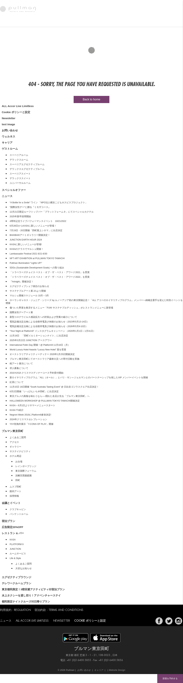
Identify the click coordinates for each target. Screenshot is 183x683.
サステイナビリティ (20, 451)
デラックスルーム (19, 160)
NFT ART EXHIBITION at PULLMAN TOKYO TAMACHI (37, 258)
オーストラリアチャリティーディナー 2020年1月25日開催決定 (42, 354)
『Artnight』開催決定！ (22, 281)
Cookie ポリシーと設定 (16, 112)
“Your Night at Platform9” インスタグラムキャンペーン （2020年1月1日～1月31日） (52, 331)
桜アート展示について (21, 363)
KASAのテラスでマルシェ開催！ (26, 249)
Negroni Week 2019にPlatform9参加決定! (30, 415)
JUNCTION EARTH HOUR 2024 (26, 240)
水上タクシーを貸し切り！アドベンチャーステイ (31, 595)
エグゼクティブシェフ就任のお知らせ (29, 286)
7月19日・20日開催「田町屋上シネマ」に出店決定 (36, 230)
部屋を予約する (170, 678)
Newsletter (8, 118)
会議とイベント (96, 22)
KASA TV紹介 (17, 410)
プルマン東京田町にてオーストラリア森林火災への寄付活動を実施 (44, 359)
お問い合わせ (10, 130)
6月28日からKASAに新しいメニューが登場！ (33, 226)
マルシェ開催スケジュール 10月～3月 (29, 295)
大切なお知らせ (23, 568)
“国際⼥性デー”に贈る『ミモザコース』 (30, 207)
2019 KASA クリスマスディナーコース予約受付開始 (36, 373)
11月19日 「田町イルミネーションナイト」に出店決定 (39, 335)
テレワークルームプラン (16, 583)
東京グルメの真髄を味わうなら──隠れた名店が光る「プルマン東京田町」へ (50, 396)
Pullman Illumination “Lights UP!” (26, 263)
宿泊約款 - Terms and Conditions (58, 610)
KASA (13, 539)
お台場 (18, 461)
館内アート (15, 491)
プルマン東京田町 (10, 22)
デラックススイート (20, 178)
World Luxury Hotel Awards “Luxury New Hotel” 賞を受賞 (38, 349)
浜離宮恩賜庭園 (23, 475)
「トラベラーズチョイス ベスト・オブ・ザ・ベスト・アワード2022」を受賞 (50, 277)
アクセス (14, 442)
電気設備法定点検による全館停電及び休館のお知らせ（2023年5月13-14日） (49, 321)
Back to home (91, 99)
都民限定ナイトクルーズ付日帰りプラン (26, 601)
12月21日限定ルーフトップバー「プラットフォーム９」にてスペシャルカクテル (52, 212)
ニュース (151, 22)
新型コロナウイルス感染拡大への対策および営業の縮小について (43, 317)
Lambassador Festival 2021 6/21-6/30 (28, 253)
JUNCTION (15, 549)
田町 (17, 480)
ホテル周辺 (15, 456)
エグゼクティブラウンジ (73, 22)
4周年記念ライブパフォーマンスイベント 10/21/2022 (38, 221)
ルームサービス (18, 553)
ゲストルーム (30, 22)
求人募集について (19, 368)
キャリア (7, 142)
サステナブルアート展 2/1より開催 (28, 291)
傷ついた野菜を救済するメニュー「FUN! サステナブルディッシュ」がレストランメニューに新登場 (61, 308)
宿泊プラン (8, 520)
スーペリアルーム (19, 155)
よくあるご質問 (18, 437)
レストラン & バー (49, 22)
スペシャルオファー (132, 22)
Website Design (117, 670)
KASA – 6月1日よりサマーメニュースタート (32, 405)
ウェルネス (113, 22)
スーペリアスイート (20, 173)
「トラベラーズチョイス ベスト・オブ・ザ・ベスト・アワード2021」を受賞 (50, 272)
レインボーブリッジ (25, 466)
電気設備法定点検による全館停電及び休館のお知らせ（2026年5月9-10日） (49, 326)
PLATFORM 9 (17, 544)
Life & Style (15, 558)
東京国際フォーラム (25, 471)
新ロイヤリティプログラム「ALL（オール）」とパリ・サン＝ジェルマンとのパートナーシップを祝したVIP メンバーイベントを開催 (79, 377)
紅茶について (17, 382)
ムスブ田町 (15, 486)
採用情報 (14, 496)
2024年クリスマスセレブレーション (28, 419)
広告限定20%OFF (12, 527)
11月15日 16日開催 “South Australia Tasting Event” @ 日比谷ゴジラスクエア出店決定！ (54, 387)
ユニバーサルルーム (20, 183)
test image (8, 124)
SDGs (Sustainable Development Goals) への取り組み (37, 267)
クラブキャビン (18, 509)
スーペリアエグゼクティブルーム (27, 164)
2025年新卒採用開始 (20, 216)
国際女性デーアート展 (21, 312)
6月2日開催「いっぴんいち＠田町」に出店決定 (34, 391)
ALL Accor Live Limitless (18, 106)
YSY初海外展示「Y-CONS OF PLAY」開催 (31, 424)
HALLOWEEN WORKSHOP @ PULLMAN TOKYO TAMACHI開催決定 (45, 401)
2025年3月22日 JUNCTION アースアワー (31, 340)
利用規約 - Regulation (15, 610)
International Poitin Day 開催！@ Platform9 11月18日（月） (40, 345)
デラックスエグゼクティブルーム (27, 169)
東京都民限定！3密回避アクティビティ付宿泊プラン (33, 589)
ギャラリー (15, 447)
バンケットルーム (19, 514)
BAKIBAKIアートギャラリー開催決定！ (30, 235)
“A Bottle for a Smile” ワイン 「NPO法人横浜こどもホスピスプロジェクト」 (48, 202)
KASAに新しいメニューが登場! (26, 244)
